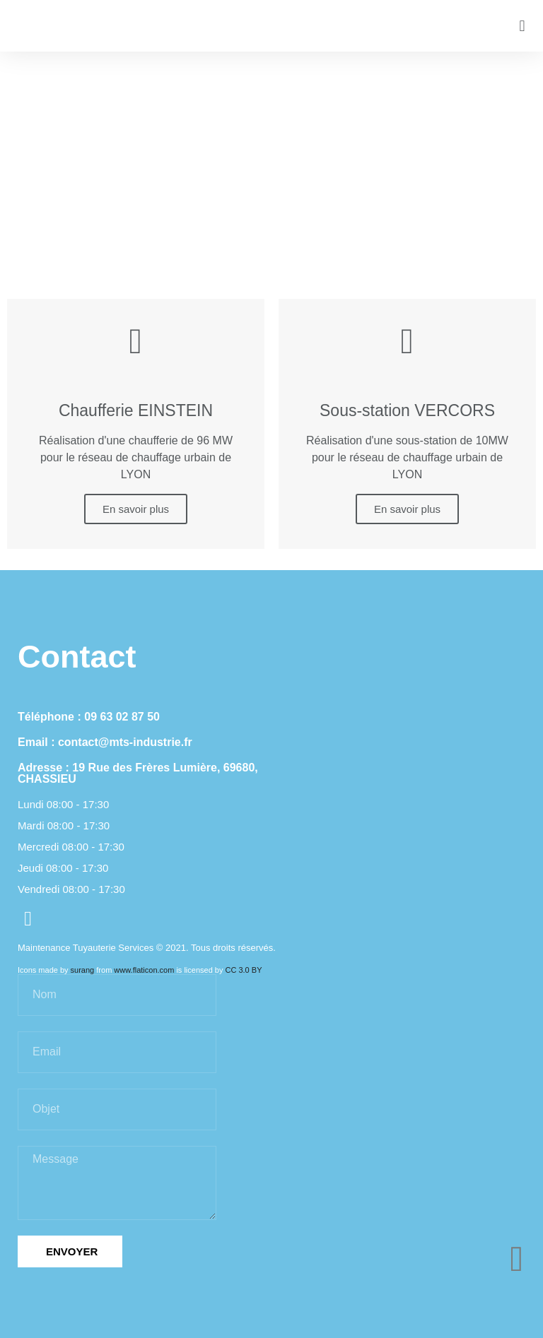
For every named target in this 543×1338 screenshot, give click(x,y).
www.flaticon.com (144, 970)
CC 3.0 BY (244, 970)
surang (83, 970)
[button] (522, 25)
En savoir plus (136, 509)
